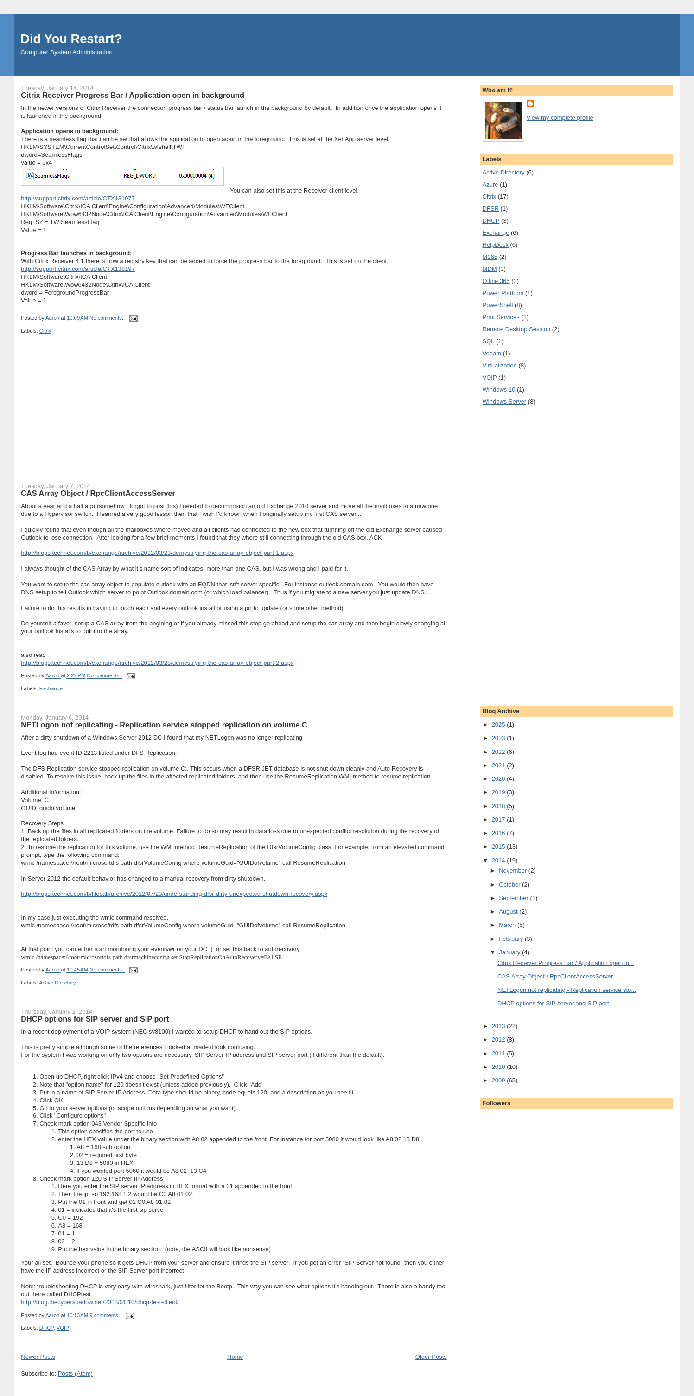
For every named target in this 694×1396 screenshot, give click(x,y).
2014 (499, 860)
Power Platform (503, 292)
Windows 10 (499, 389)
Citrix (45, 331)
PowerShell (498, 305)
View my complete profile (560, 117)
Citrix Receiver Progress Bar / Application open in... (565, 962)
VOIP (63, 1328)
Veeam (492, 353)
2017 (499, 819)
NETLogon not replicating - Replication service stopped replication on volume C (164, 725)
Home (235, 1356)
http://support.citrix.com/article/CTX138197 (78, 268)
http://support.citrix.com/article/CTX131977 (78, 198)
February (512, 938)
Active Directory (57, 982)
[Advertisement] (90, 414)
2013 (499, 1026)
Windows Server (505, 401)
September (514, 897)
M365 (490, 256)
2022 (499, 751)
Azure (490, 184)
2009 (499, 1080)
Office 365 (496, 280)
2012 (499, 1039)
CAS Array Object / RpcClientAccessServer (98, 493)
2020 (499, 778)
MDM (490, 268)
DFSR (491, 208)
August (509, 911)
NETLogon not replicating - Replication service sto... (566, 989)
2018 (499, 806)
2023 (499, 737)
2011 (499, 1053)
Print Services (501, 317)
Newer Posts (38, 1356)
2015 (499, 846)
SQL (489, 341)
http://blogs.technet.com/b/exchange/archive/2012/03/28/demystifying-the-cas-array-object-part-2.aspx (157, 662)
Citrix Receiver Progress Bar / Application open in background (132, 95)
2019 (499, 792)
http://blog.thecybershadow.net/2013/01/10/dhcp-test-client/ (99, 1302)
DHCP (46, 1328)
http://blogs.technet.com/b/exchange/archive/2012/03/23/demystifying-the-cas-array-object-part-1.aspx (157, 552)
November (513, 870)
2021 (499, 765)
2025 (499, 724)
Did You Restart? (71, 39)
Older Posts (431, 1356)
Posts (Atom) (75, 1373)
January (510, 952)
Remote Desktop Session (517, 329)
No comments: (107, 318)
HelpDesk (496, 244)
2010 (499, 1066)
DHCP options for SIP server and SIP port (95, 1019)
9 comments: (105, 1315)
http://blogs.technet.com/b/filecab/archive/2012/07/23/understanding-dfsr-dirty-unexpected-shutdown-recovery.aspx (174, 893)
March (508, 924)
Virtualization (500, 365)
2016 (499, 833)
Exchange (51, 688)
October (510, 884)
